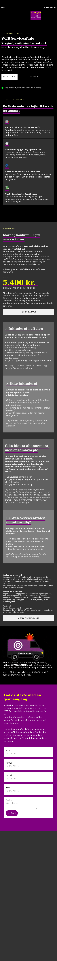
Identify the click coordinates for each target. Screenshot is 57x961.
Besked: (10, 800)
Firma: (9, 763)
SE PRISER (34, 77)
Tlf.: (8, 787)
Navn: (9, 750)
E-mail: (9, 775)
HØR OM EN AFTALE (9, 77)
